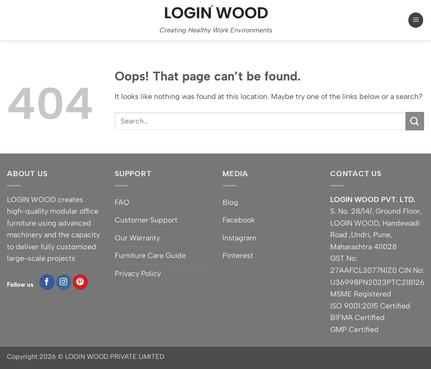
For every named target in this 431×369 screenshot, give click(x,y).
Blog (230, 202)
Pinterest (237, 255)
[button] (415, 20)
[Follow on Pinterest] (80, 282)
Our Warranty (137, 238)
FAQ (122, 202)
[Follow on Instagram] (63, 282)
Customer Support (146, 219)
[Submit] (415, 121)
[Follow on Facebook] (47, 282)
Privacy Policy (138, 273)
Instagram (239, 238)
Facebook (238, 219)
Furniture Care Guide (150, 255)
